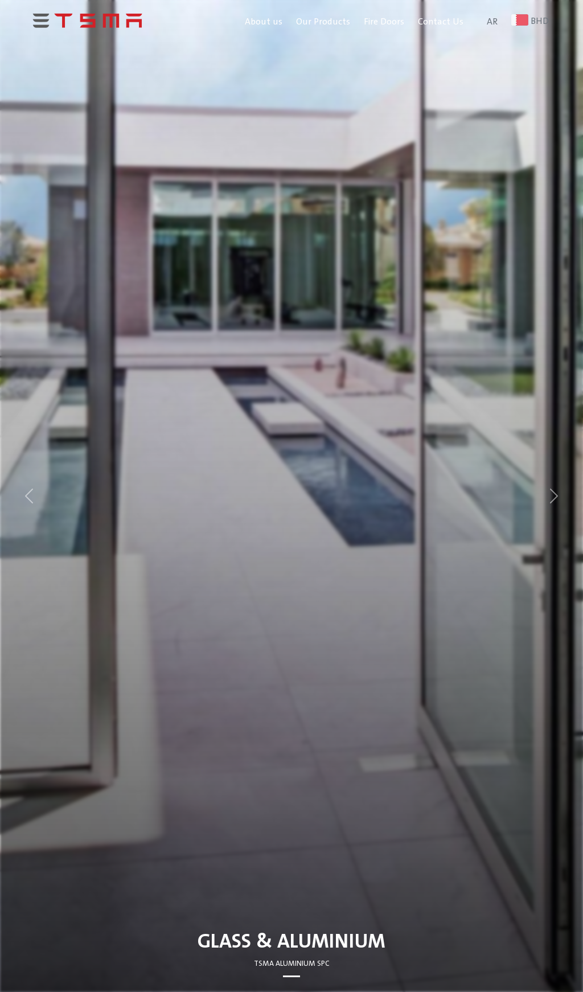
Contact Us (440, 21)
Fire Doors (384, 21)
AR (492, 21)
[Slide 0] (291, 976)
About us (263, 21)
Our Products (323, 21)
